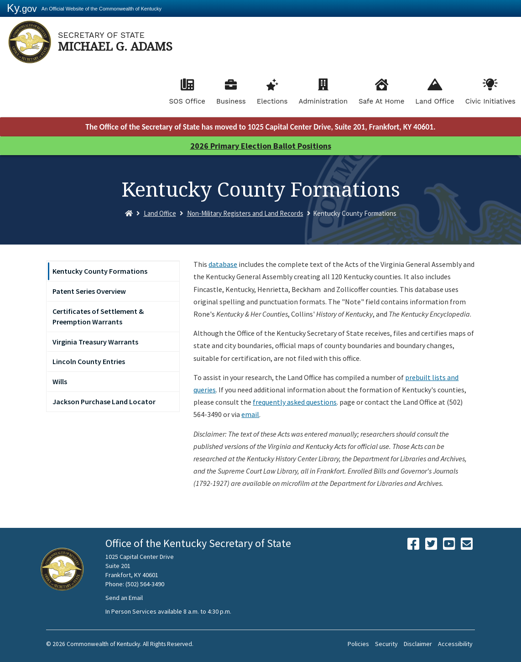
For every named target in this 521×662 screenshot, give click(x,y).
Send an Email (124, 598)
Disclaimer (418, 644)
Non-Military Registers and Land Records (245, 213)
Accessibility (455, 644)
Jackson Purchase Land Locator (104, 401)
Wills (59, 381)
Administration (323, 101)
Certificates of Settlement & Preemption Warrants (98, 316)
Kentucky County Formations (99, 271)
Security (386, 644)
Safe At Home (381, 101)
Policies (358, 644)
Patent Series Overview (89, 291)
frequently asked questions (295, 402)
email (250, 414)
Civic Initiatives (490, 101)
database (222, 264)
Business (231, 101)
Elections (272, 101)
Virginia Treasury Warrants (95, 341)
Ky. (22, 8)
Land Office (434, 101)
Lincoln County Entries (88, 361)
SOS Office (187, 101)
